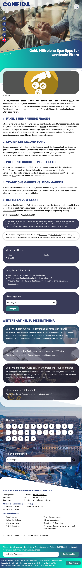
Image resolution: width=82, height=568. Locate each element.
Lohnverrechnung (12, 523)
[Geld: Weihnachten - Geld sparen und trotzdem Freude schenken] (41, 373)
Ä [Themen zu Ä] (20, 439)
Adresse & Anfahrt (32, 536)
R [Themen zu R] (46, 432)
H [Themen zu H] (52, 426)
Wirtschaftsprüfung (13, 526)
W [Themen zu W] (8, 439)
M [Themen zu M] (14, 432)
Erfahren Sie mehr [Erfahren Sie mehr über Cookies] (48, 565)
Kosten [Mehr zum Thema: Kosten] (47, 255)
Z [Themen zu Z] (14, 439)
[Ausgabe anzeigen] (12, 308)
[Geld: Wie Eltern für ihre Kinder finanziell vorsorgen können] (41, 334)
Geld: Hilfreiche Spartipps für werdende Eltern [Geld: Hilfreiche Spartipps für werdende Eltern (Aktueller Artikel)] (27, 275)
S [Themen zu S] (52, 432)
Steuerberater (43, 235)
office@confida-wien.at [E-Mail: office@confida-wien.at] (41, 500)
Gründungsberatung (51, 520)
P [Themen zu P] (33, 432)
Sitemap (44, 536)
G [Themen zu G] (46, 426)
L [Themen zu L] (8, 432)
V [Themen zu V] (71, 432)
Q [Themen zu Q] (39, 432)
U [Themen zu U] (65, 432)
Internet (23, 173)
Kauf (14, 176)
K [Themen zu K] (71, 426)
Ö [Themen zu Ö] (27, 439)
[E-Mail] (31, 554)
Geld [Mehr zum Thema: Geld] (10, 255)
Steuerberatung (11, 517)
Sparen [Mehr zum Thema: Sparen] (11, 258)
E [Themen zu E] (33, 426)
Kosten (43, 127)
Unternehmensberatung (52, 517)
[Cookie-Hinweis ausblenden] (73, 563)
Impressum (7, 536)
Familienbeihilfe (51, 208)
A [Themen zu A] (8, 426)
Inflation (15, 106)
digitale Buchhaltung (13, 520)
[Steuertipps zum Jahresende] (41, 393)
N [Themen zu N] (21, 432)
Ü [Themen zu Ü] (33, 439)
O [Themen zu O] (27, 432)
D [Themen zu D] (27, 426)
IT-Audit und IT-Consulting (53, 523)
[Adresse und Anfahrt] (4, 35)
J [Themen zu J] (65, 426)
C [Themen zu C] (20, 426)
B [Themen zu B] (14, 426)
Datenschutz (18, 536)
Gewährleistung (9, 211)
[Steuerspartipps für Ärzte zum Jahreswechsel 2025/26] (41, 354)
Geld (26, 155)
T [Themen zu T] (58, 432)
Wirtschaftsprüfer (55, 235)
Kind (71, 101)
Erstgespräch (46, 237)
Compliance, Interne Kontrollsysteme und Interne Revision (59, 527)
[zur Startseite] (16, 5)
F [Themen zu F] (39, 426)
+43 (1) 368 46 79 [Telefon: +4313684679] (40, 495)
